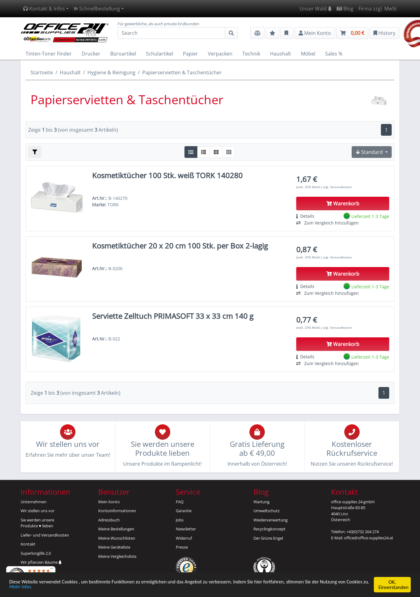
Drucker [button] (91, 53)
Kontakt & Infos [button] (44, 8)
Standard (370, 152)
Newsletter (186, 529)
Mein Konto (109, 501)
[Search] (171, 33)
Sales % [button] (333, 53)
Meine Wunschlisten (116, 538)
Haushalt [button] (280, 53)
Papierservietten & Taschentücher (182, 72)
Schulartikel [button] (159, 53)
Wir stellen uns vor (38, 510)
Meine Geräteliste (114, 547)
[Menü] (51, 570)
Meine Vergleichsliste (117, 556)
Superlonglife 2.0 (36, 553)
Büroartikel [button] (123, 53)
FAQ (180, 501)
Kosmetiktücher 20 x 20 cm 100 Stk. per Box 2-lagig (180, 246)
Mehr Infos (45, 587)
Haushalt (70, 72)
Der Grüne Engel (268, 538)
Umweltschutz (266, 510)
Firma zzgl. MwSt (377, 8)
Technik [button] (251, 53)
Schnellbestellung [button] (97, 8)
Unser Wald (316, 8)
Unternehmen (33, 501)
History (384, 33)
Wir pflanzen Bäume (41, 562)
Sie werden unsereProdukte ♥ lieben (37, 523)
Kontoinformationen (117, 510)
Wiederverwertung (270, 520)
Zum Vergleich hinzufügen (327, 223)
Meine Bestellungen (116, 529)
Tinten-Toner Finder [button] (49, 53)
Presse (182, 547)
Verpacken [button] (220, 53)
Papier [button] (190, 53)
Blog (345, 8)
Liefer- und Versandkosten (45, 535)
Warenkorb (342, 203)
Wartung (261, 501)
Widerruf (184, 538)
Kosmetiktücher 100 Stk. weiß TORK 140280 (167, 175)
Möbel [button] (308, 53)
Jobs (180, 520)
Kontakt (28, 544)
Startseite (41, 72)
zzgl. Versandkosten (337, 187)
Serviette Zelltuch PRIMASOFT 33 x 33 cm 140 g (172, 316)
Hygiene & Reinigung (111, 72)
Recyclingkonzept (269, 529)
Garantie (184, 510)
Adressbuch (109, 520)
